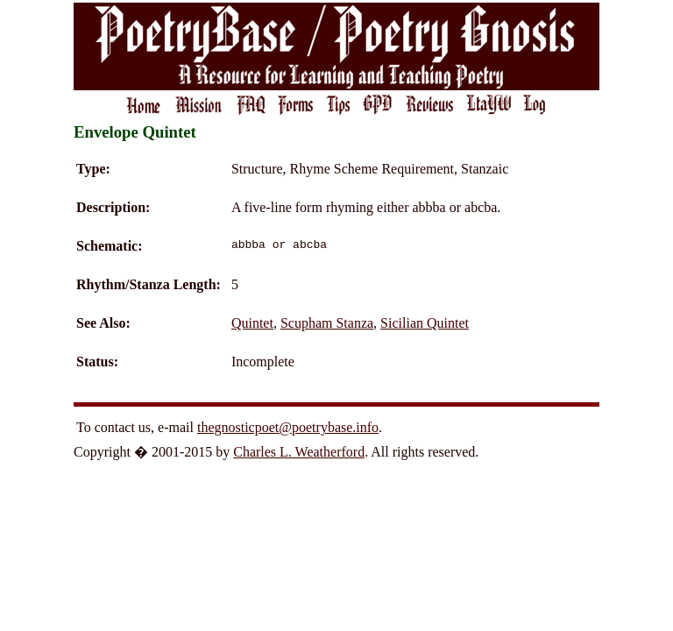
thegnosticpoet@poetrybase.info (288, 427)
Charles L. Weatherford (299, 451)
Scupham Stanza (326, 323)
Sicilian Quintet (424, 323)
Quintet (252, 323)
